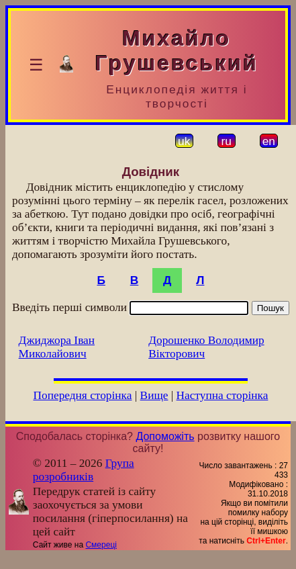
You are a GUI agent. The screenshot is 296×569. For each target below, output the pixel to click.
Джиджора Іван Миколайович (57, 347)
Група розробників (83, 470)
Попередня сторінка (82, 395)
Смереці (100, 545)
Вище (154, 395)
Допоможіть (165, 436)
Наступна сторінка (222, 395)
